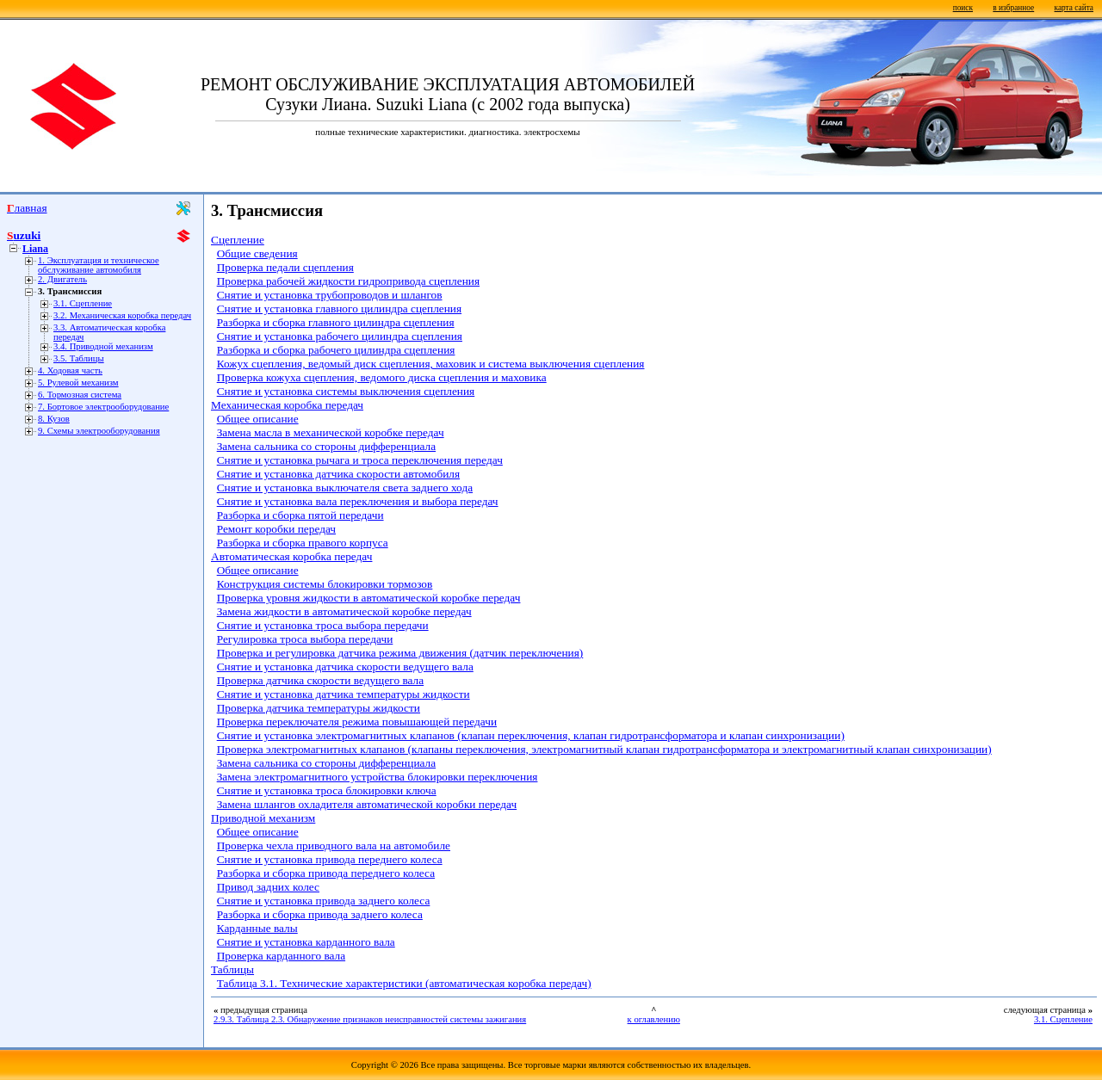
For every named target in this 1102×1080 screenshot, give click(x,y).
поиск (963, 7)
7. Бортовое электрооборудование (103, 406)
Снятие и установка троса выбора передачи (323, 625)
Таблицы (232, 969)
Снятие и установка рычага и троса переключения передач (360, 460)
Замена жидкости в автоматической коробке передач (344, 611)
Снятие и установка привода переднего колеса (330, 859)
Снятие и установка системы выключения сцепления (346, 391)
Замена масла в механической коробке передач (330, 432)
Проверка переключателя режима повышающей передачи (357, 721)
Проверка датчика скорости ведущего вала (320, 680)
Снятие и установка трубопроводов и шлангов (330, 294)
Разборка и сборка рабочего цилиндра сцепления (336, 349)
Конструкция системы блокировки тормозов (325, 583)
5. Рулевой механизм (78, 382)
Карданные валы (257, 928)
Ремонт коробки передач (276, 528)
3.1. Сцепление (82, 303)
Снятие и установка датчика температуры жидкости (343, 694)
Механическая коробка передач (287, 404)
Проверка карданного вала (281, 955)
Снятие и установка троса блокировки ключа (326, 790)
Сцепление (237, 239)
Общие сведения (257, 253)
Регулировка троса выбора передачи (305, 639)
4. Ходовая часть (70, 370)
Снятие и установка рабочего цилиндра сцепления (339, 336)
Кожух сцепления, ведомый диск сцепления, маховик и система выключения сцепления (431, 363)
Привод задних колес (268, 886)
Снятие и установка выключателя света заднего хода (345, 487)
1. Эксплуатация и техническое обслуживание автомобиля (98, 265)
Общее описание (258, 418)
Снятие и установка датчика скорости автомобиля (338, 473)
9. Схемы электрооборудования (99, 430)
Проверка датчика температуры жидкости (318, 707)
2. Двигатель (62, 279)
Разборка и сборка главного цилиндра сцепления (336, 322)
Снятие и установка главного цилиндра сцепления (339, 308)
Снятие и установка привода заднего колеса (323, 900)
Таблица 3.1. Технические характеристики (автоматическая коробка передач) (404, 983)
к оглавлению (654, 1019)
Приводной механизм (263, 818)
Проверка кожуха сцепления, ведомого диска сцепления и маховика (382, 377)
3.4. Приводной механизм (103, 346)
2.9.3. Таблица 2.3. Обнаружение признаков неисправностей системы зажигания (370, 1019)
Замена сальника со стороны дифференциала (326, 446)
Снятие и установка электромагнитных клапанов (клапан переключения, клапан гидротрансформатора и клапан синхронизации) (531, 735)
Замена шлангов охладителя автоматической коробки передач (367, 804)
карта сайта (1074, 7)
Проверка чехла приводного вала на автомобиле (333, 845)
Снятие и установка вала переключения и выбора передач (357, 501)
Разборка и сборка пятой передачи (300, 515)
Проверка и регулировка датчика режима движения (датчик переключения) (400, 652)
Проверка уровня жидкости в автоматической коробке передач (369, 597)
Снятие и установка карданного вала (306, 941)
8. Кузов (54, 418)
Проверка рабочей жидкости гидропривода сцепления (348, 281)
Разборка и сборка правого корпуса (302, 542)
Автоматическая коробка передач (291, 556)
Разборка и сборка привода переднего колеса (326, 873)
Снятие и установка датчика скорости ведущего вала (345, 666)
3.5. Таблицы (78, 358)
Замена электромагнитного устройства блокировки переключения (377, 776)
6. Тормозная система (79, 394)
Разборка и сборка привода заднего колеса (320, 914)
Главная (27, 207)
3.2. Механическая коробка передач (122, 315)
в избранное (1013, 7)
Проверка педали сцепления (285, 267)
